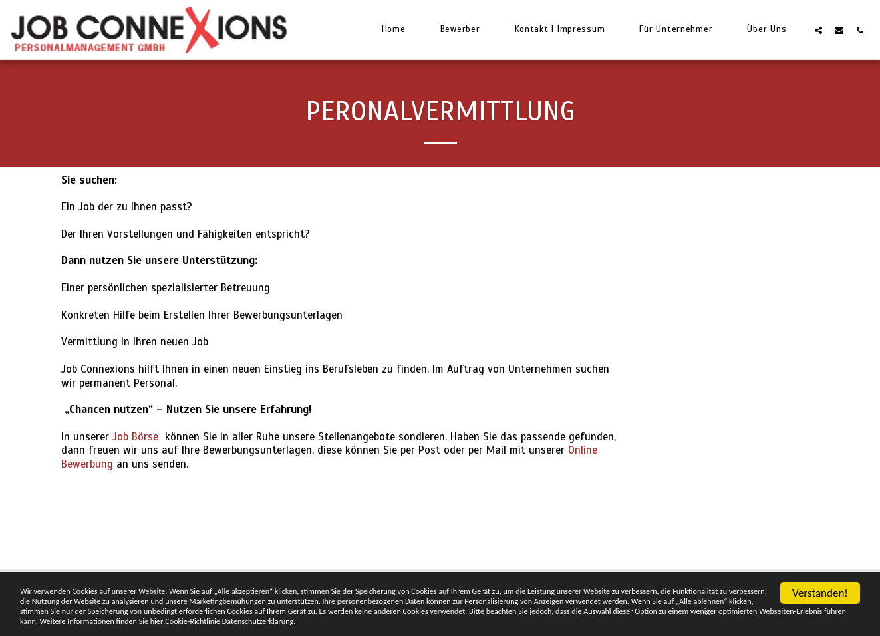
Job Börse (135, 437)
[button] (818, 30)
